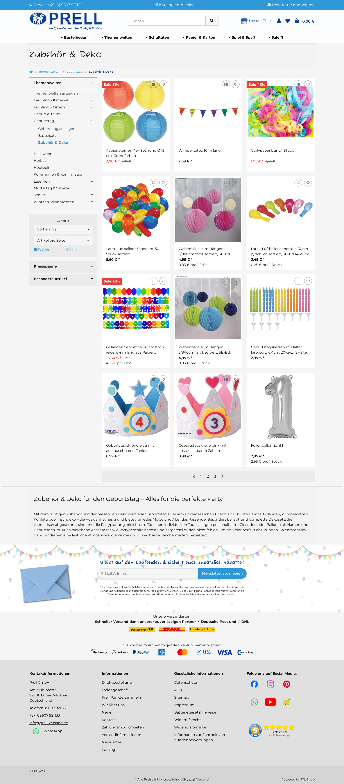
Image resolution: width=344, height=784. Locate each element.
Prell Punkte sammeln (121, 697)
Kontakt (109, 720)
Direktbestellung (117, 682)
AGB (178, 690)
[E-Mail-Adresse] (148, 573)
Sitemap (181, 697)
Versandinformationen (121, 735)
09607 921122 (55, 708)
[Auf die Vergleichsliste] (153, 84)
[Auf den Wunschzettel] (163, 84)
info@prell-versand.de (48, 723)
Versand (202, 779)
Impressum (184, 705)
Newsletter (111, 742)
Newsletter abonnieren (222, 573)
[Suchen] (167, 21)
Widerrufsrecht (187, 720)
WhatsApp (52, 731)
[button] (279, 21)
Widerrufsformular (190, 727)
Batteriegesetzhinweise (195, 712)
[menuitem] (74, 37)
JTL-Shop (308, 779)
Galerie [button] (42, 250)
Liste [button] (72, 250)
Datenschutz (185, 682)
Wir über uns (113, 705)
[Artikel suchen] (211, 21)
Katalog (108, 750)
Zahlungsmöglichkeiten (123, 727)
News (107, 712)
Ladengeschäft (115, 690)
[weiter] (222, 476)
